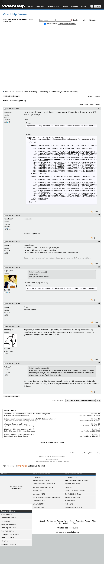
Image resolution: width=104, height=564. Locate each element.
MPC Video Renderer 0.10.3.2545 (77, 481)
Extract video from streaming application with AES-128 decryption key (30, 419)
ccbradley (7, 330)
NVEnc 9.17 (69, 487)
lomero (6, 245)
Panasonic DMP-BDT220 (9, 534)
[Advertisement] (28, 58)
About (83, 6)
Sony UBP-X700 (6, 514)
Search (5, 22)
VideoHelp (79, 453)
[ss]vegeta (8, 271)
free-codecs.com (71, 528)
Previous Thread (46, 443)
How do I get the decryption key (65, 91)
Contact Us (71, 453)
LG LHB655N (5, 521)
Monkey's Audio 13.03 (72, 497)
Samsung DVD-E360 (8, 528)
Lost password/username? (67, 24)
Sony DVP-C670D (7, 531)
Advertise (79, 521)
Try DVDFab (22, 466)
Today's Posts (22, 19)
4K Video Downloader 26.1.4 (43, 487)
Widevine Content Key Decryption (16, 424)
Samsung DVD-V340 (8, 524)
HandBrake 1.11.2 (71, 477)
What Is (74, 6)
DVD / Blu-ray (52, 6)
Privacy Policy (62, 521)
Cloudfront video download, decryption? (19, 429)
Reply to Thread (11, 96)
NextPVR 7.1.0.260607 (73, 484)
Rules (31, 19)
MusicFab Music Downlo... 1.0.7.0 (44, 481)
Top (98, 400)
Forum (30, 6)
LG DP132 (4, 541)
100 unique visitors (15, 487)
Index (5, 19)
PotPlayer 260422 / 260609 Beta (44, 484)
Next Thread (59, 443)
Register (92, 20)
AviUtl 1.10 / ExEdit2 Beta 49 (75, 491)
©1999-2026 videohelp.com (67, 532)
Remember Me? (51, 24)
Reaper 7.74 (37, 491)
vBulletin (55, 460)
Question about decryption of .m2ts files (19, 434)
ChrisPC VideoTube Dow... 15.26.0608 (46, 497)
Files (10, 22)
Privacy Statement (90, 453)
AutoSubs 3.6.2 (38, 477)
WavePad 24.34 (38, 504)
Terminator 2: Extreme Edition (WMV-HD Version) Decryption (27, 414)
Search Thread (94, 104)
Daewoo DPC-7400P (8, 518)
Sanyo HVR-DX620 (7, 538)
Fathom (7, 367)
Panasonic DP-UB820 (8, 544)
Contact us (51, 521)
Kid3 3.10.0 (69, 504)
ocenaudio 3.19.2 (39, 494)
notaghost (8, 219)
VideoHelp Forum (15, 14)
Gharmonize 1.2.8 (39, 507)
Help (84, 20)
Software (40, 6)
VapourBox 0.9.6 (39, 501)
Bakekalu (7, 112)
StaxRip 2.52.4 (70, 501)
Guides (65, 6)
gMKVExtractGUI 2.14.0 (73, 507)
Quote (95, 212)
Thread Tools (83, 104)
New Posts (12, 19)
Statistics (65, 523)
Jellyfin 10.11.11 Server (73, 494)
